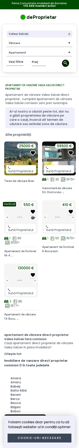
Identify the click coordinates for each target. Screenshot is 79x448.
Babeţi (15, 386)
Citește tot (12, 354)
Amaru (16, 382)
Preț (35, 62)
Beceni (16, 395)
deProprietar (41, 17)
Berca (15, 399)
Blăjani (15, 407)
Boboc (16, 411)
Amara (16, 378)
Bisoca (16, 403)
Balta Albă (19, 390)
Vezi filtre (16, 62)
